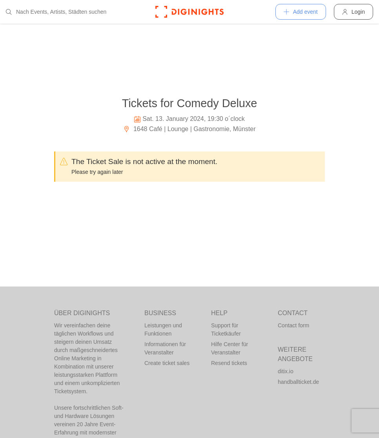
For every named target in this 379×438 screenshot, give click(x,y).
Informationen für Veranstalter (165, 348)
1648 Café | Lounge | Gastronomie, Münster (189, 129)
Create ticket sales (167, 363)
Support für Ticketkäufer (226, 329)
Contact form (293, 325)
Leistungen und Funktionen (163, 329)
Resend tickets (229, 363)
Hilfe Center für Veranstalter (229, 348)
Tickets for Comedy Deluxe (189, 103)
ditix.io (285, 371)
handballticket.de (298, 382)
